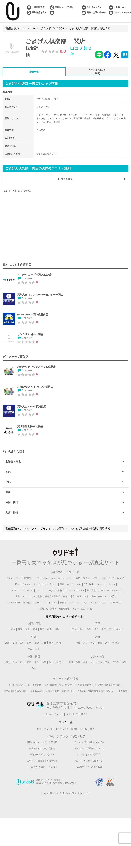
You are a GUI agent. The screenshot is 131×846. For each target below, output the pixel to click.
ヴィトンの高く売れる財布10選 (89, 742)
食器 (86, 596)
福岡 (71, 662)
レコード (101, 584)
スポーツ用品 (115, 602)
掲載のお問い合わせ (96, 12)
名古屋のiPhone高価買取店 (89, 766)
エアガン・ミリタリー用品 (49, 590)
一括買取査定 (38, 7)
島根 (14, 662)
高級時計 (28, 578)
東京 (111, 629)
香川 (51, 662)
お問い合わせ (52, 691)
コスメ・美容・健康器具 (20, 602)
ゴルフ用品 (74, 602)
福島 (57, 629)
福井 (29, 643)
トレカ (112, 584)
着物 (40, 596)
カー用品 (39, 602)
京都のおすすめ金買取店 (89, 754)
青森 (20, 629)
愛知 (30, 649)
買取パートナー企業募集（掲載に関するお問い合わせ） (89, 691)
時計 (39, 729)
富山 (14, 643)
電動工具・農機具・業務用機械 (54, 608)
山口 (36, 662)
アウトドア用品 (97, 602)
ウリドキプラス (94, 7)
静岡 (58, 643)
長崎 (85, 662)
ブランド (48, 729)
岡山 (22, 662)
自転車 (63, 602)
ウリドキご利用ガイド (19, 685)
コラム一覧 (65, 722)
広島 (29, 662)
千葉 (104, 629)
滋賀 (78, 643)
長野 (44, 643)
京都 (85, 643)
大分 (100, 662)
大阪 (92, 643)
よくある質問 (36, 691)
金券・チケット (99, 596)
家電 (62, 584)
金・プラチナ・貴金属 (66, 729)
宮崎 (107, 662)
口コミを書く (65, 179)
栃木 (82, 629)
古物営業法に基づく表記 (15, 691)
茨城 (74, 629)
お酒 (78, 578)
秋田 (42, 629)
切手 (112, 596)
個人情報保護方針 (83, 685)
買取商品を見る (39, 12)
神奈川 (119, 629)
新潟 (7, 643)
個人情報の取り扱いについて (58, 685)
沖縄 (124, 662)
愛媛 (58, 662)
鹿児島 (115, 662)
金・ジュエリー (65, 578)
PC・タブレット (22, 584)
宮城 (35, 629)
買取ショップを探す (64, 7)
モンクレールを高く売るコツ (89, 760)
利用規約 (37, 685)
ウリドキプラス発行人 (76, 714)
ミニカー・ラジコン (74, 590)
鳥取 (7, 662)
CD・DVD (89, 584)
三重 (37, 649)
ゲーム (70, 584)
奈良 (107, 643)
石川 (22, 643)
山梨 (36, 643)
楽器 (65, 596)
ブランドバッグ (13, 578)
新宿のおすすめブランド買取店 (42, 742)
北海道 (12, 629)
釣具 (85, 602)
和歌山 (115, 643)
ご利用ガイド (120, 7)
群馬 (89, 629)
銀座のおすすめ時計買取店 (42, 748)
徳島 (44, 662)
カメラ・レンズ (116, 578)
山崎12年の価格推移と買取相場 (42, 760)
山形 (49, 629)
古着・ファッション (25, 596)
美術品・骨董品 (52, 596)
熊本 (92, 662)
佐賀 (78, 662)
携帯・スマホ (99, 578)
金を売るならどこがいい (42, 754)
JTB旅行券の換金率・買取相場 (42, 766)
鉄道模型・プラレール (98, 590)
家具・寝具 (75, 596)
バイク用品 (51, 602)
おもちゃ (116, 590)
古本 (79, 584)
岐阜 (51, 643)
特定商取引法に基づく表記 (108, 685)
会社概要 (123, 691)
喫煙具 (86, 578)
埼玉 (96, 629)
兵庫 (100, 643)
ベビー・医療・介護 (82, 608)
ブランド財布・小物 (45, 578)
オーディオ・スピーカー (45, 584)
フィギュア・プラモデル (21, 590)
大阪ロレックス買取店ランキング (89, 748)
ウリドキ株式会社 (54, 780)
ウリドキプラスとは (53, 714)
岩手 (27, 629)
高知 (34, 668)
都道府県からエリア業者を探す (65, 616)
